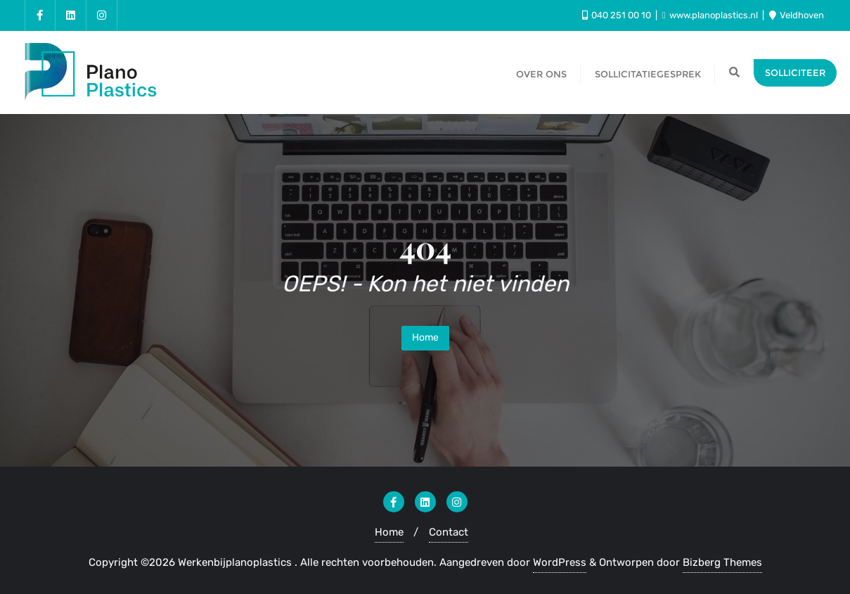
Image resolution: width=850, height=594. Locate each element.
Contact (448, 532)
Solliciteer (795, 72)
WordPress (559, 562)
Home (425, 337)
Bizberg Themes (722, 562)
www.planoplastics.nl (711, 15)
